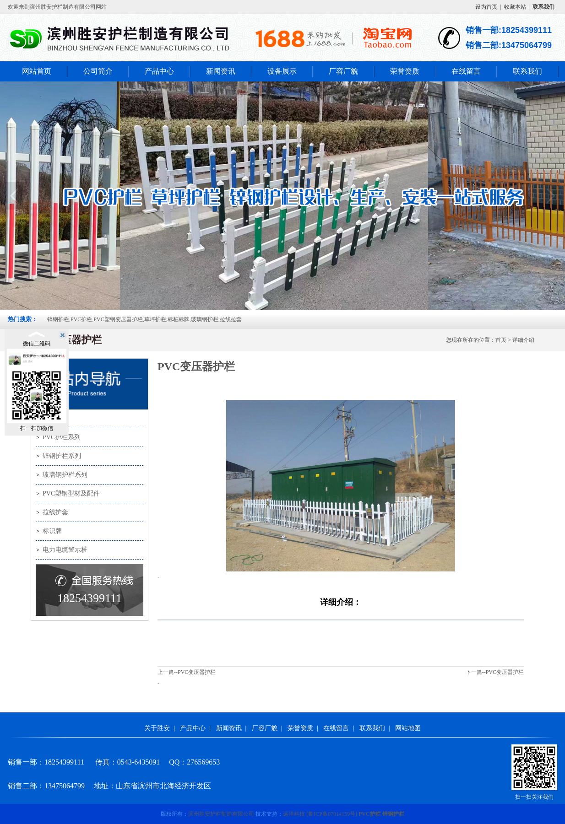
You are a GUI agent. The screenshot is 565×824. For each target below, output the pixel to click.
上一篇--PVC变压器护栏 (187, 672)
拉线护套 (55, 512)
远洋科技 (294, 814)
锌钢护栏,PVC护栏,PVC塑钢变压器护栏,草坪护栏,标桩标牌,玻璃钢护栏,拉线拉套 (144, 319)
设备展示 (282, 71)
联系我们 (527, 71)
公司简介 (98, 71)
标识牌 (52, 531)
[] (331, 814)
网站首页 (36, 71)
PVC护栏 (370, 814)
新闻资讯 (220, 71)
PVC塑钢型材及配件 (71, 493)
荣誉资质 (404, 71)
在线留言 (466, 71)
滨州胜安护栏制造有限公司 (221, 814)
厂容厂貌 (343, 71)
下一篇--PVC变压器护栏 (495, 672)
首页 (500, 340)
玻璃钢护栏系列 (65, 474)
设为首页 (486, 7)
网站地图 (408, 728)
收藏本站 (515, 7)
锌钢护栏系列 (62, 455)
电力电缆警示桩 (65, 549)
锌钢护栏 (393, 814)
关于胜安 (157, 728)
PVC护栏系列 (62, 437)
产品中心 (159, 71)
